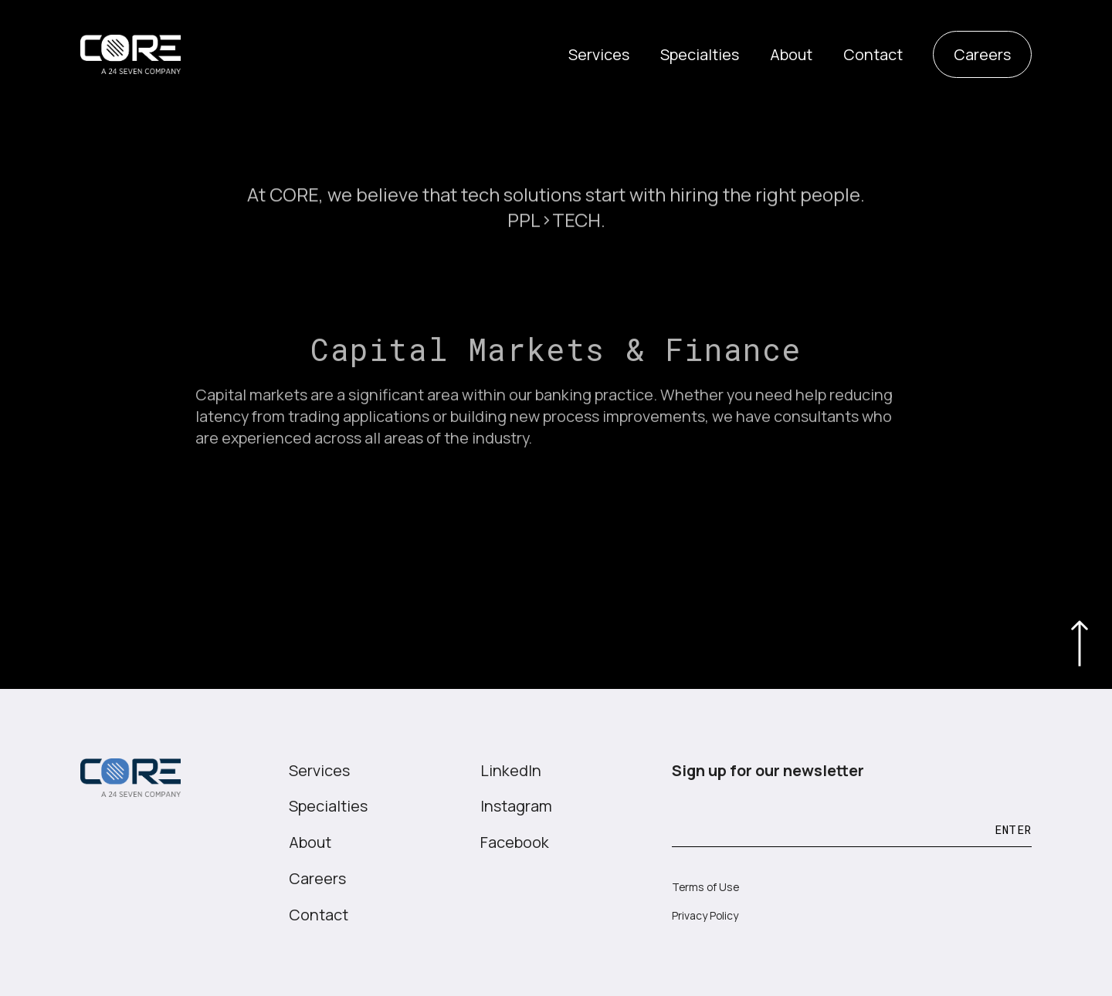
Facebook (514, 842)
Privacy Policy (705, 915)
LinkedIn (510, 770)
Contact (873, 54)
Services (598, 54)
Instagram (516, 805)
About (791, 54)
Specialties (699, 54)
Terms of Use (705, 887)
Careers (982, 54)
